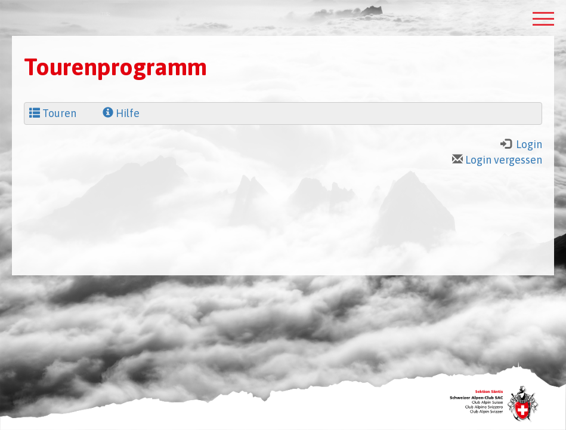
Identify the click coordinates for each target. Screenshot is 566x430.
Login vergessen (497, 159)
